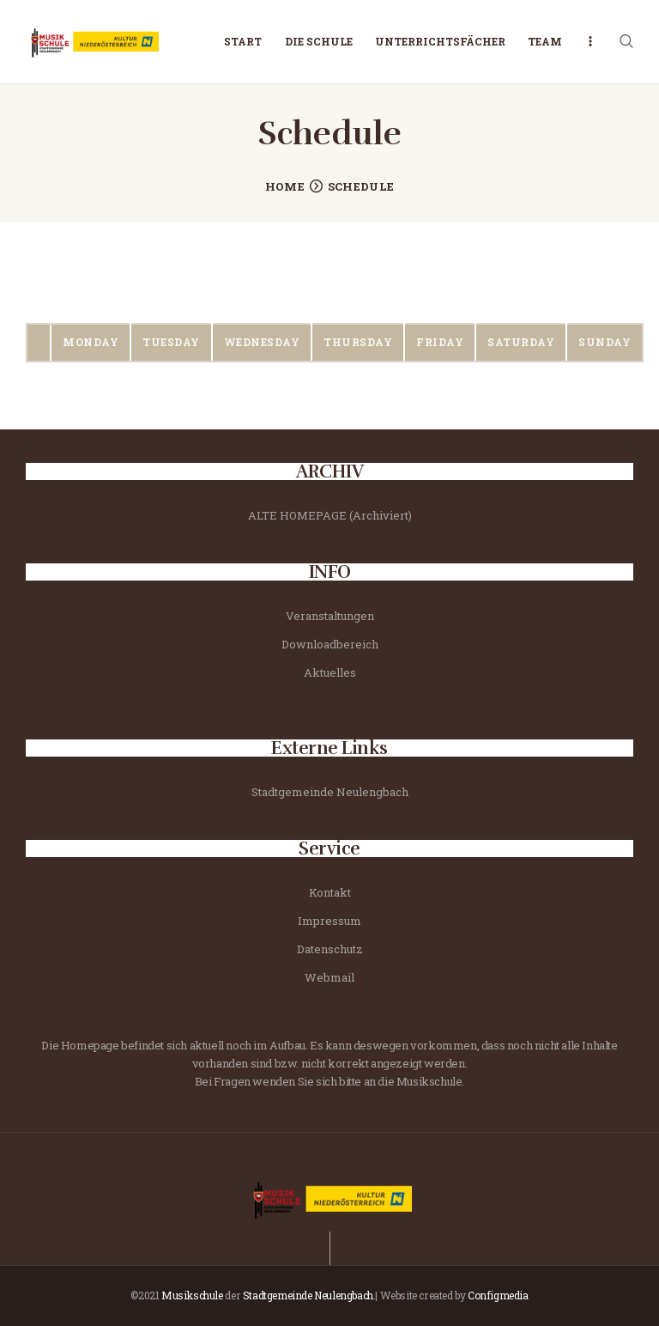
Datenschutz (330, 949)
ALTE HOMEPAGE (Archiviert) (330, 515)
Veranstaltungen (330, 615)
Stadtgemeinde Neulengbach (329, 792)
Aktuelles (330, 672)
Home (285, 186)
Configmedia (498, 1295)
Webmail (329, 977)
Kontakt (330, 892)
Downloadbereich (329, 644)
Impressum (329, 920)
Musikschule (192, 1295)
